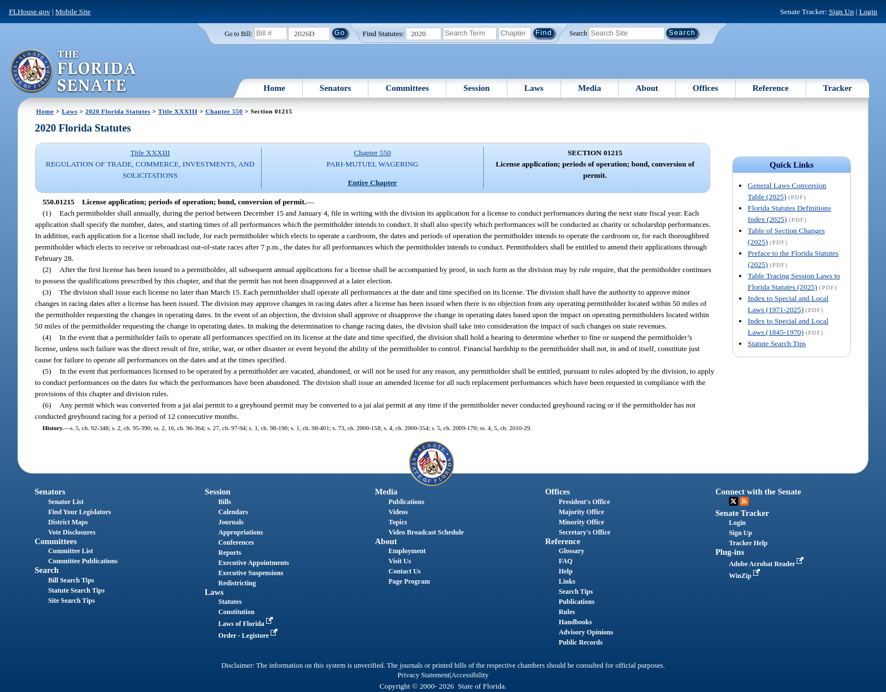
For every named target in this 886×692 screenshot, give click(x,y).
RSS (744, 501)
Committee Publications (83, 561)
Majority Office (581, 512)
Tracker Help (748, 543)
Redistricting (237, 583)
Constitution (236, 612)
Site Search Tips (71, 601)
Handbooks (575, 622)
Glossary (571, 551)
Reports (229, 553)
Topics (398, 522)
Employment (407, 551)
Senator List (66, 502)
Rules (567, 612)
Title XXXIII (178, 111)
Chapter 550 (223, 111)
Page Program (409, 581)
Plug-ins (729, 552)
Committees (407, 88)
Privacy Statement (423, 675)
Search (578, 32)
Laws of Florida (246, 624)
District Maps (68, 522)
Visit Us (400, 561)
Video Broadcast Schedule (426, 532)
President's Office (584, 502)
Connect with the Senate (758, 491)
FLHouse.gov (29, 11)
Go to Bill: (238, 33)
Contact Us (405, 571)
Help (566, 571)
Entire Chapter (372, 182)
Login (868, 11)
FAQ (565, 561)
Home (274, 88)
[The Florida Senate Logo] (73, 72)
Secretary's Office (584, 532)
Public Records (581, 642)
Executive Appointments (253, 563)
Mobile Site (73, 11)
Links (567, 581)
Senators (335, 88)
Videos (398, 512)
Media (589, 88)
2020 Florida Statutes (117, 111)
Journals (231, 522)
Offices (705, 88)
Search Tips (576, 591)
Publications (406, 502)
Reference (771, 88)
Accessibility (470, 675)
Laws (534, 88)
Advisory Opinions (586, 632)
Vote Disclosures (71, 532)
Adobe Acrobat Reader (767, 564)
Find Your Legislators (79, 512)
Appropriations (240, 532)
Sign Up (841, 11)
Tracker (837, 88)
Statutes (229, 602)
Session (476, 88)
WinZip (745, 576)
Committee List (70, 551)
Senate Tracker (742, 513)
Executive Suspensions (250, 573)
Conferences (236, 542)
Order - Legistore (249, 636)
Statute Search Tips (777, 343)
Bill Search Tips (71, 580)
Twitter (733, 501)
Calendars (233, 512)
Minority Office (581, 522)
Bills (224, 502)
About (647, 88)
